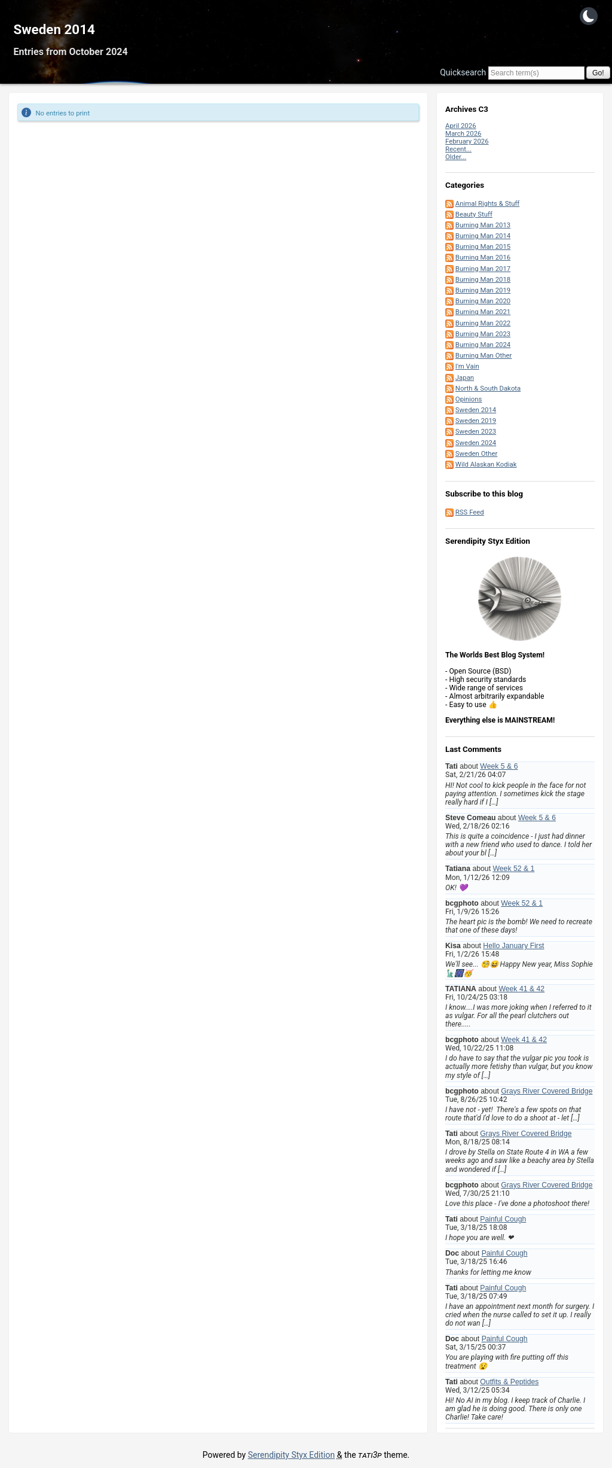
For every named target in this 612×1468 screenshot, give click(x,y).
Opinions (468, 399)
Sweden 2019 (475, 420)
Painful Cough (503, 1219)
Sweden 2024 (475, 442)
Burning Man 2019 (482, 290)
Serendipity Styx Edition (291, 1455)
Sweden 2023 (475, 431)
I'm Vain (467, 366)
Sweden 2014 (54, 29)
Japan (464, 377)
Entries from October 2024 (70, 51)
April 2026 (460, 125)
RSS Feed (469, 512)
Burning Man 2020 (482, 301)
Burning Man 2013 (482, 225)
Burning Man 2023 (482, 334)
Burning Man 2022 (482, 323)
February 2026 (467, 141)
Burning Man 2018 (482, 279)
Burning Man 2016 (482, 257)
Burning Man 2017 (482, 268)
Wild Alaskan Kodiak (486, 464)
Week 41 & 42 (521, 989)
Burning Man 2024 (482, 344)
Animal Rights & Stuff (487, 203)
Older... (455, 157)
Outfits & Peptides (509, 1382)
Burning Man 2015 (482, 246)
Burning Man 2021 (482, 311)
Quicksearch (463, 72)
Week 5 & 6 (499, 766)
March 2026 (463, 133)
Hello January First (513, 946)
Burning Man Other (483, 355)
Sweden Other (476, 453)
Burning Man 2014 (482, 236)
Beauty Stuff (473, 214)
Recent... (458, 149)
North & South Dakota (488, 388)
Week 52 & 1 (513, 868)
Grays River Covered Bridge (546, 1091)
